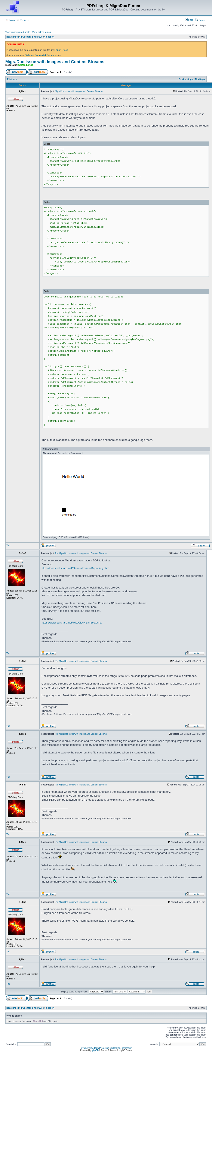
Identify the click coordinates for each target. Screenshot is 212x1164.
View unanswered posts (17, 32)
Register (23, 20)
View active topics (41, 32)
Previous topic (186, 79)
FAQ (189, 20)
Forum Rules (61, 50)
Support (50, 37)
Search (201, 20)
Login (10, 20)
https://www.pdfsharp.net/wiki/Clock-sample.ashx (72, 622)
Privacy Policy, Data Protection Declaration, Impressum (106, 1048)
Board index (12, 37)
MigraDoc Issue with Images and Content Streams (54, 61)
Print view (12, 79)
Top (8, 545)
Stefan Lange (25, 65)
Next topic (200, 79)
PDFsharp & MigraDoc (32, 37)
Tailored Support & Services (40, 55)
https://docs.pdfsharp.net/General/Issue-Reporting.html (75, 568)
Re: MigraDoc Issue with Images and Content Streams (81, 553)
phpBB (95, 1050)
